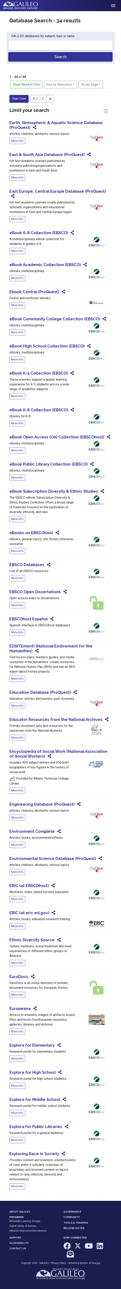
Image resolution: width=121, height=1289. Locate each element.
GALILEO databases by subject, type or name (43, 36)
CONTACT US (17, 1248)
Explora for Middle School (34, 1099)
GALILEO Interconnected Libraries (27, 1230)
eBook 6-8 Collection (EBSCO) (38, 232)
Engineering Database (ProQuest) (42, 804)
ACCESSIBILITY (19, 1243)
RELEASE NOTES (74, 1228)
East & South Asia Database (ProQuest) (47, 154)
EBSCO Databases (26, 564)
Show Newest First (26, 84)
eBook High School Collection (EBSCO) (47, 346)
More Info (17, 140)
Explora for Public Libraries (35, 1126)
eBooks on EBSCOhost (31, 532)
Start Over (19, 99)
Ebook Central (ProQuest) (34, 291)
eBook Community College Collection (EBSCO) (54, 319)
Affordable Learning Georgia (24, 1221)
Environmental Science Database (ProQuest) (52, 858)
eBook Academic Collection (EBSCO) (45, 264)
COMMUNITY (72, 1217)
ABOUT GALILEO (19, 1211)
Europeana (20, 1008)
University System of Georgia (84, 1263)
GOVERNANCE (72, 1211)
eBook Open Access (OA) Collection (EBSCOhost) (56, 437)
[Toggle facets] (106, 111)
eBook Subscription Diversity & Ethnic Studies (53, 491)
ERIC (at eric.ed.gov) (29, 912)
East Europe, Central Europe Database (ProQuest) (57, 191)
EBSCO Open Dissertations (35, 591)
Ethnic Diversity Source (31, 940)
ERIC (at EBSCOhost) (29, 885)
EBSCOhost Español (28, 619)
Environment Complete (32, 831)
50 (89, 84)
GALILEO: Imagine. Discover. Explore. (23, 6)
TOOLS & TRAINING (76, 1222)
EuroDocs (18, 976)
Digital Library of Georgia (22, 1226)
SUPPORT (15, 1237)
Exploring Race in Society (34, 1153)
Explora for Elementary (32, 1045)
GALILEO (44, 1263)
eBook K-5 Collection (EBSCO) (38, 373)
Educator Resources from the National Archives (55, 719)
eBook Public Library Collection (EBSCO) (48, 464)
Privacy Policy (58, 1263)
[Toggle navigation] (113, 6)
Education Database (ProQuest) (40, 692)
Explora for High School (32, 1072)
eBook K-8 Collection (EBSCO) (38, 410)
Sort (59, 84)
